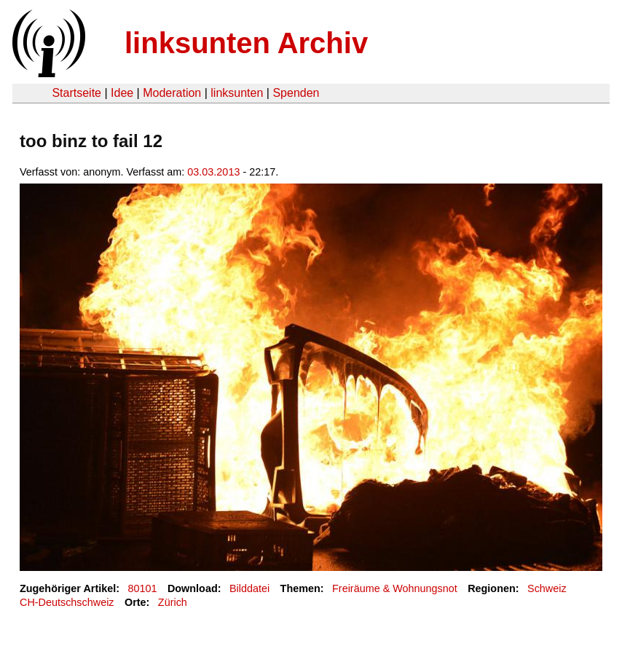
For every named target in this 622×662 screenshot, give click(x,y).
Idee (122, 93)
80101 (142, 588)
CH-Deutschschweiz (67, 602)
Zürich (172, 602)
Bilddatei (249, 588)
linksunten (236, 93)
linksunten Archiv (246, 43)
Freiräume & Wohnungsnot (394, 588)
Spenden (295, 93)
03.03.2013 (213, 172)
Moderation (172, 93)
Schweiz (547, 588)
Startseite (76, 93)
